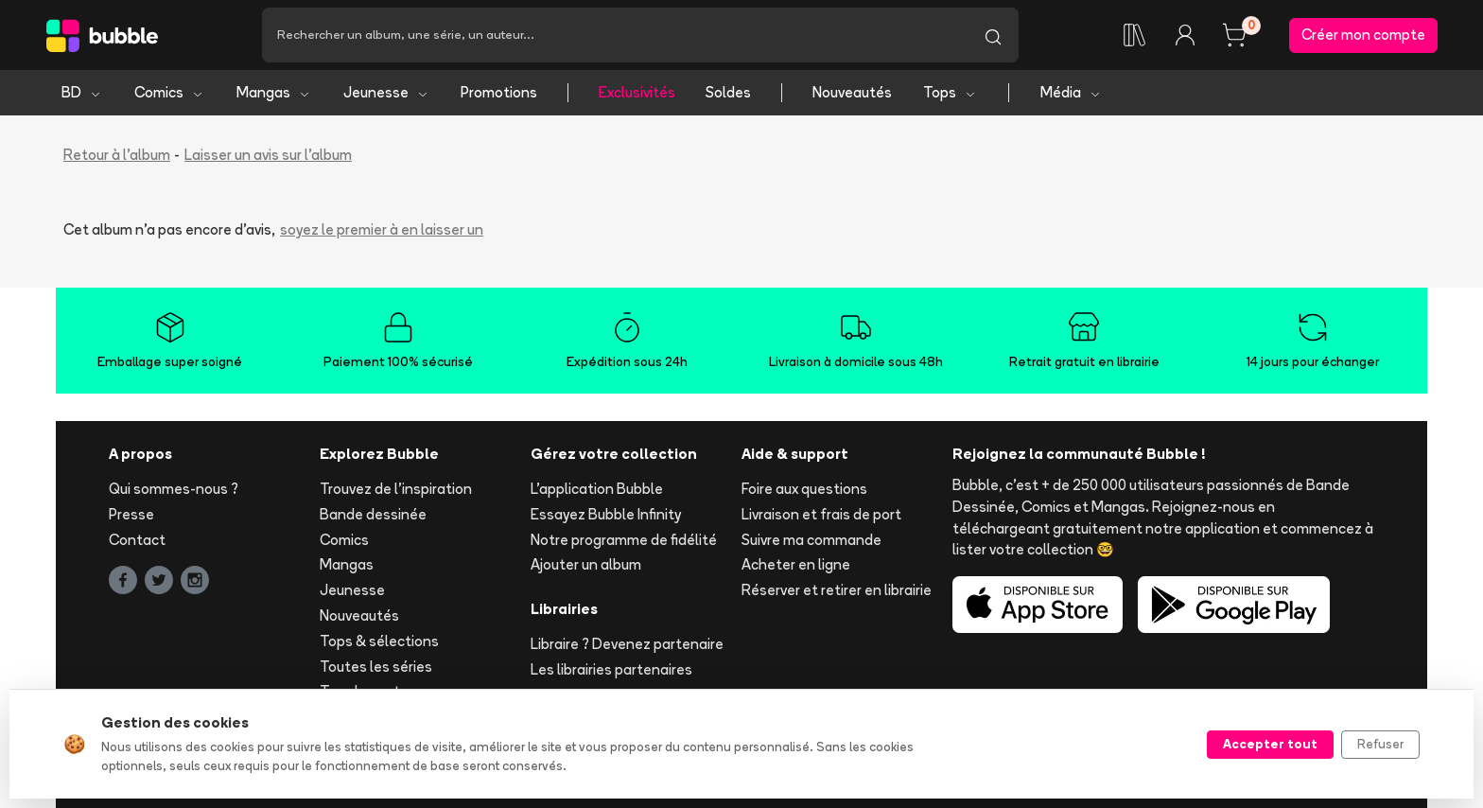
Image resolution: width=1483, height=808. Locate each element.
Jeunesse (386, 92)
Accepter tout (1270, 743)
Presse (131, 514)
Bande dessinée (373, 514)
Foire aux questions (804, 489)
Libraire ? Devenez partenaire (627, 644)
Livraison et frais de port (821, 514)
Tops (950, 92)
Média (1071, 92)
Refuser (1380, 743)
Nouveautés (852, 92)
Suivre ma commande (811, 540)
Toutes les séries (376, 667)
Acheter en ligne (796, 564)
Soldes (728, 92)
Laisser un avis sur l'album (268, 155)
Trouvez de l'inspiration (396, 489)
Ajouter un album (586, 564)
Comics (169, 92)
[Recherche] (614, 35)
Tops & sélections (379, 641)
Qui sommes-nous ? (173, 489)
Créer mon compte (1363, 35)
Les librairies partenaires (611, 669)
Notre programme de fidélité (624, 540)
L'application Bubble (597, 489)
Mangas (273, 92)
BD (81, 92)
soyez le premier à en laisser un (381, 229)
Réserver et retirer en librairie (837, 590)
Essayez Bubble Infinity (606, 514)
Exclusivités (637, 92)
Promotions (499, 92)
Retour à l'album (116, 155)
